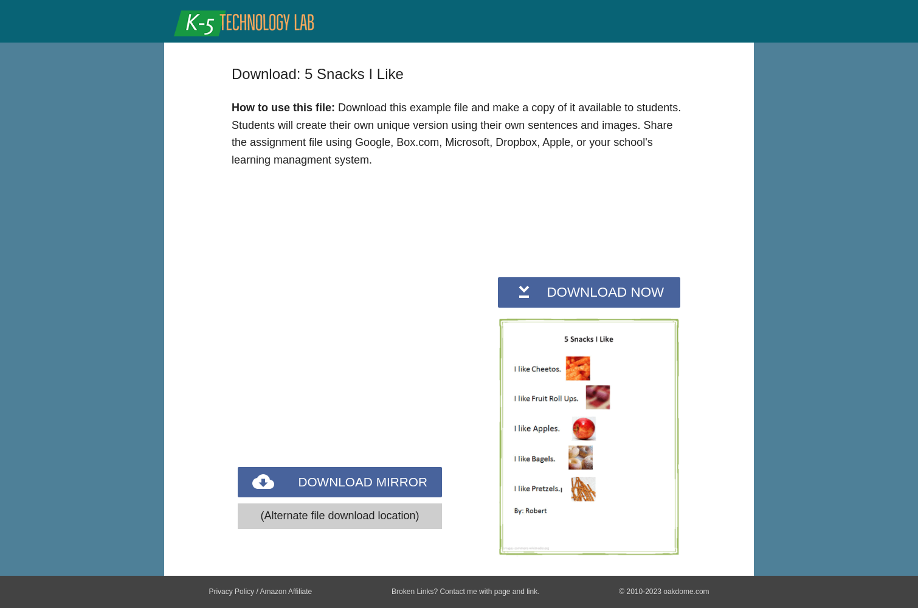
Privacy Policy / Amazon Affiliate (260, 591)
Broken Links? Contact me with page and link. (465, 591)
